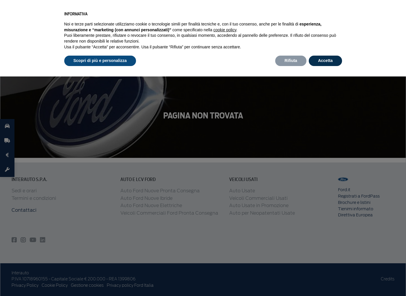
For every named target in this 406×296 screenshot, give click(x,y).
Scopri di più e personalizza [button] (100, 60)
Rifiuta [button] (290, 60)
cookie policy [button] (224, 30)
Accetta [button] (325, 60)
